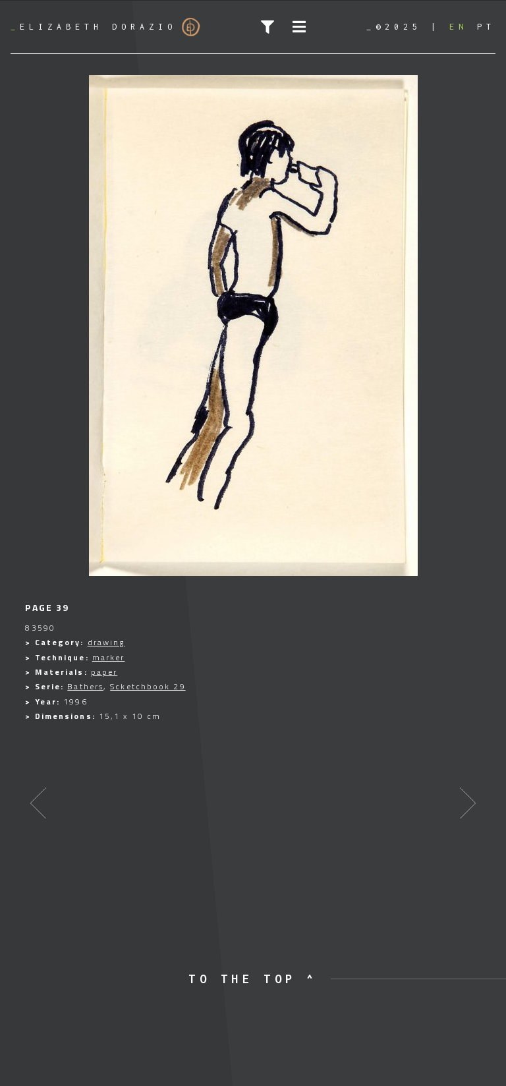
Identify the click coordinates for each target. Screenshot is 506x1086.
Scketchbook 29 (147, 686)
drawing (106, 642)
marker (108, 657)
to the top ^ (252, 979)
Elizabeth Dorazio (105, 27)
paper (104, 672)
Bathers (85, 686)
